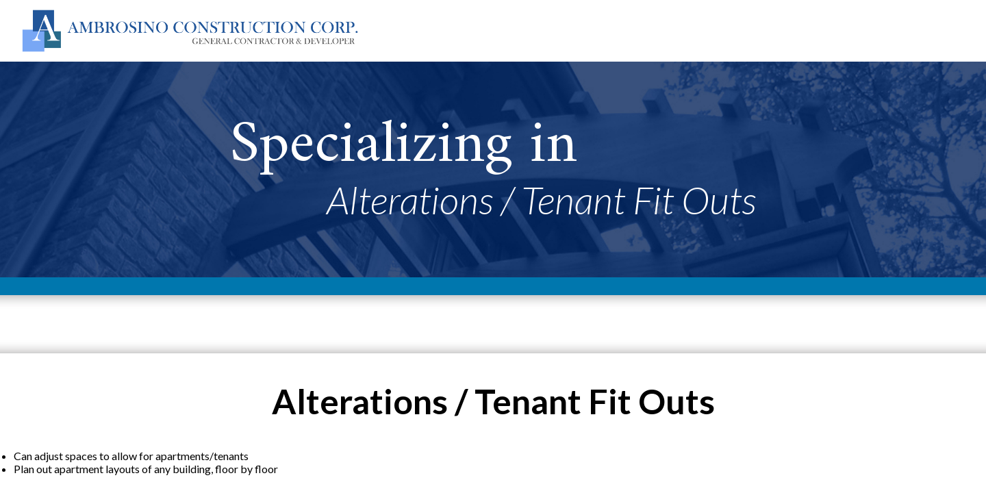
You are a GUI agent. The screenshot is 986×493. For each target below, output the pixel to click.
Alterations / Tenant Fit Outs (542, 200)
